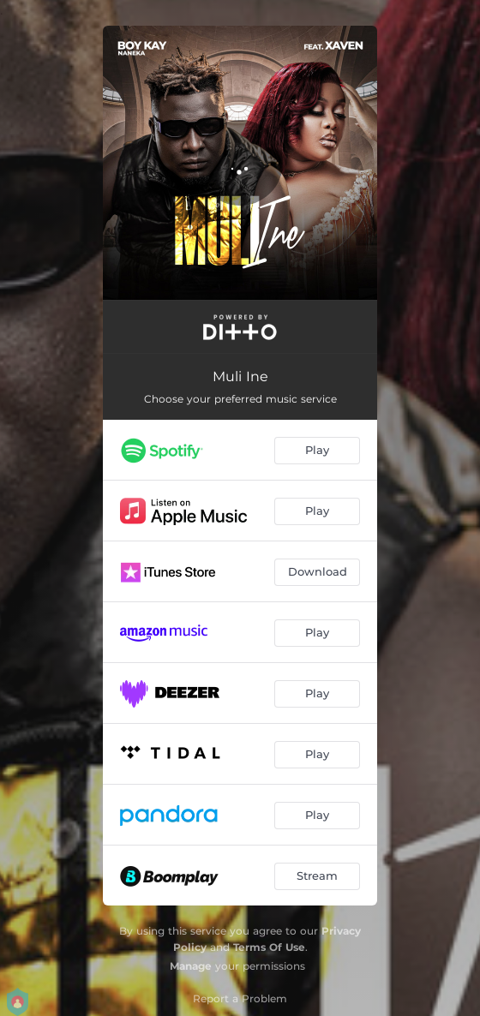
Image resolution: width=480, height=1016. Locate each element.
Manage (191, 965)
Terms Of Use (269, 947)
